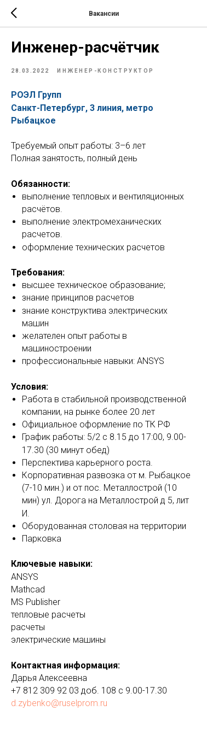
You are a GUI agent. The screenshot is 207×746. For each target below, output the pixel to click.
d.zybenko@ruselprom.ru (59, 703)
